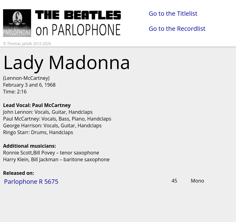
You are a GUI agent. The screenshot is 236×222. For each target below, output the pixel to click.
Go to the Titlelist (173, 13)
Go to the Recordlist (177, 28)
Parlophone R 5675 (31, 181)
